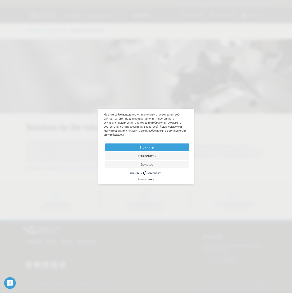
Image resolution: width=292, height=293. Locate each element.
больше (147, 164)
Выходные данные (146, 179)
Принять (147, 147)
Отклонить (147, 156)
